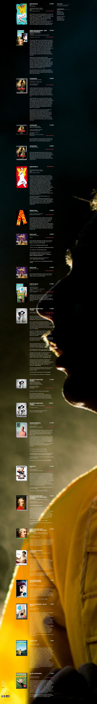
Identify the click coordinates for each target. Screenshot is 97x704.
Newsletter (4, 693)
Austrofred (5, 11)
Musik (3, 681)
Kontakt (3, 692)
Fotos (3, 688)
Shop (2, 687)
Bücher (3, 683)
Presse (3, 691)
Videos (3, 689)
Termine (3, 686)
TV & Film (3, 685)
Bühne (3, 682)
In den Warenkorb (50, 11)
